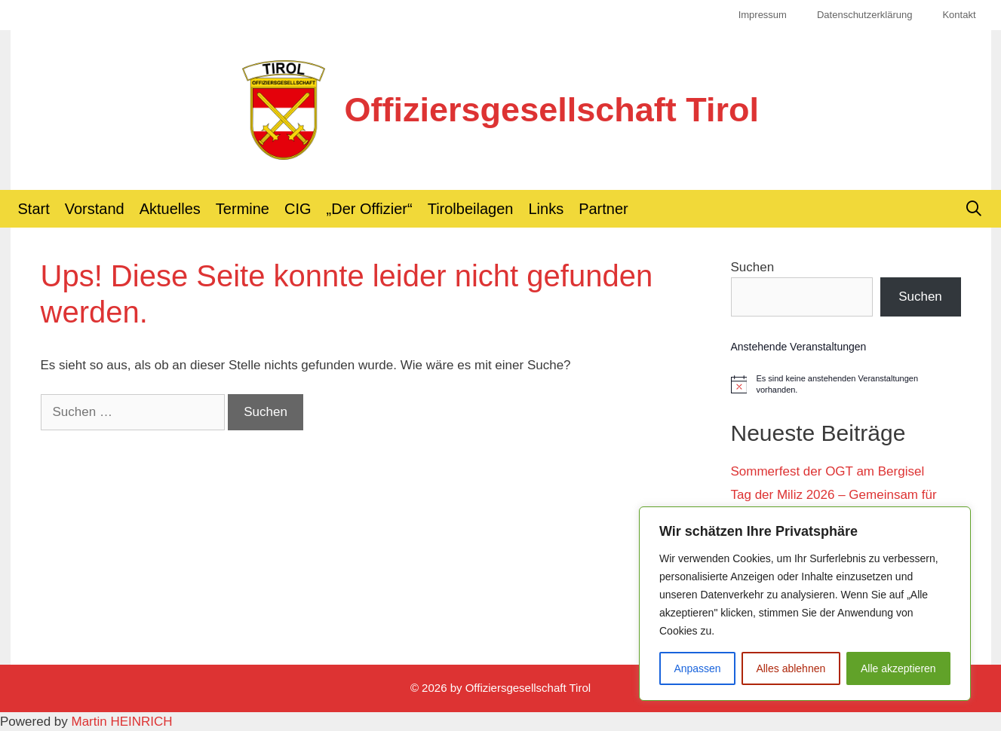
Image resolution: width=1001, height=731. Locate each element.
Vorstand (94, 208)
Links (545, 208)
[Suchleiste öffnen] (973, 209)
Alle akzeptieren (898, 668)
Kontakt (958, 14)
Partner (603, 208)
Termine (242, 208)
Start (34, 208)
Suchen (753, 267)
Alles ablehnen (790, 668)
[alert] (846, 384)
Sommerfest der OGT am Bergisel (828, 471)
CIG (298, 208)
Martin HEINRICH (122, 721)
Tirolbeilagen (471, 208)
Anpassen (697, 668)
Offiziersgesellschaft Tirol (552, 109)
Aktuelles (170, 208)
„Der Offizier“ (370, 208)
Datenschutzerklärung (864, 14)
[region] (805, 603)
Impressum (762, 14)
